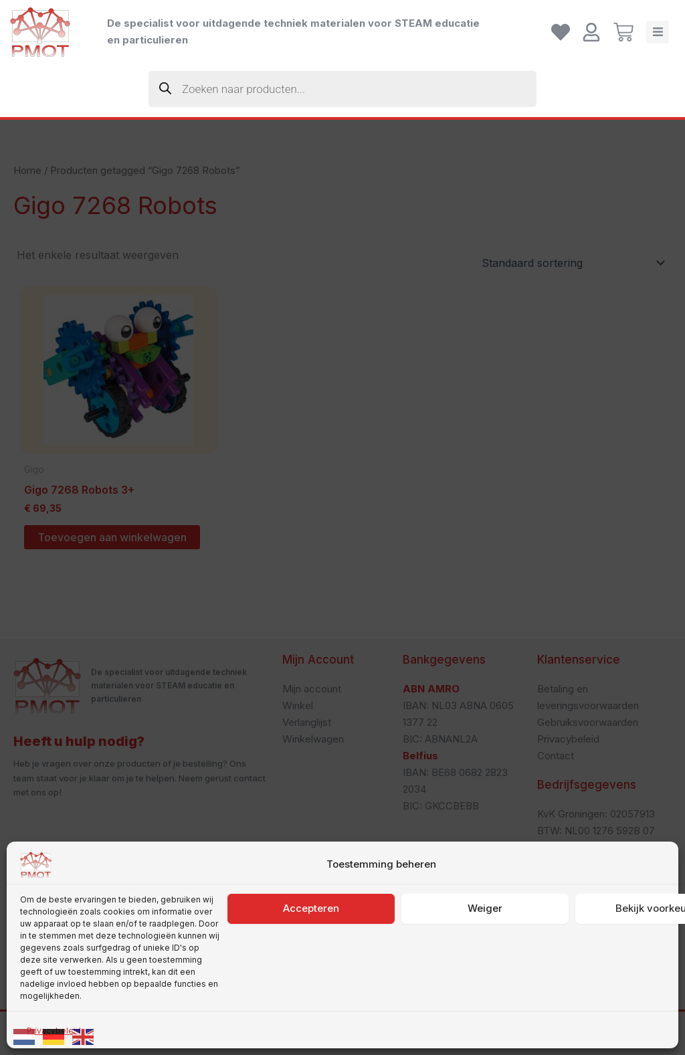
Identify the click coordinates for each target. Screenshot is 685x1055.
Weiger (485, 926)
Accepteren (311, 926)
